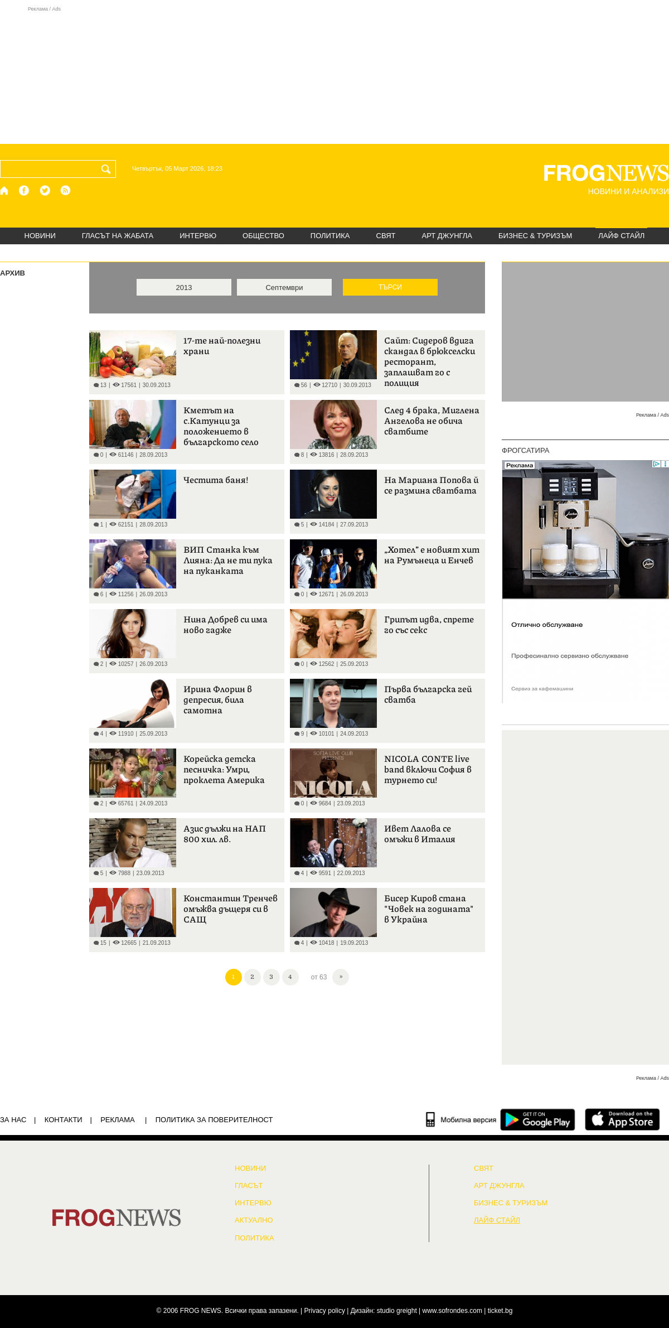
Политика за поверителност (214, 1119)
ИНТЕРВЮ (198, 235)
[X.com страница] (45, 190)
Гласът (249, 1186)
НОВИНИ (40, 235)
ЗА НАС (13, 1119)
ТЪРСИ (390, 287)
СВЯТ (386, 235)
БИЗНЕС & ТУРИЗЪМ (535, 235)
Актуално (254, 1220)
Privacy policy (324, 1311)
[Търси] (108, 169)
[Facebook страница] (24, 190)
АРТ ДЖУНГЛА (446, 235)
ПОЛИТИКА (330, 235)
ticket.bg (500, 1311)
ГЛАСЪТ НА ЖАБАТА (117, 235)
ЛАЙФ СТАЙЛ (621, 235)
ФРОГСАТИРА (525, 450)
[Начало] (4, 190)
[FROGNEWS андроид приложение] (538, 1119)
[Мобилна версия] (461, 1119)
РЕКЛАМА (117, 1119)
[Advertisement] (334, 75)
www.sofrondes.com (452, 1311)
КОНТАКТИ (64, 1119)
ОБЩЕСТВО (263, 235)
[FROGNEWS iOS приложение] (622, 1119)
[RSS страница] (65, 190)
